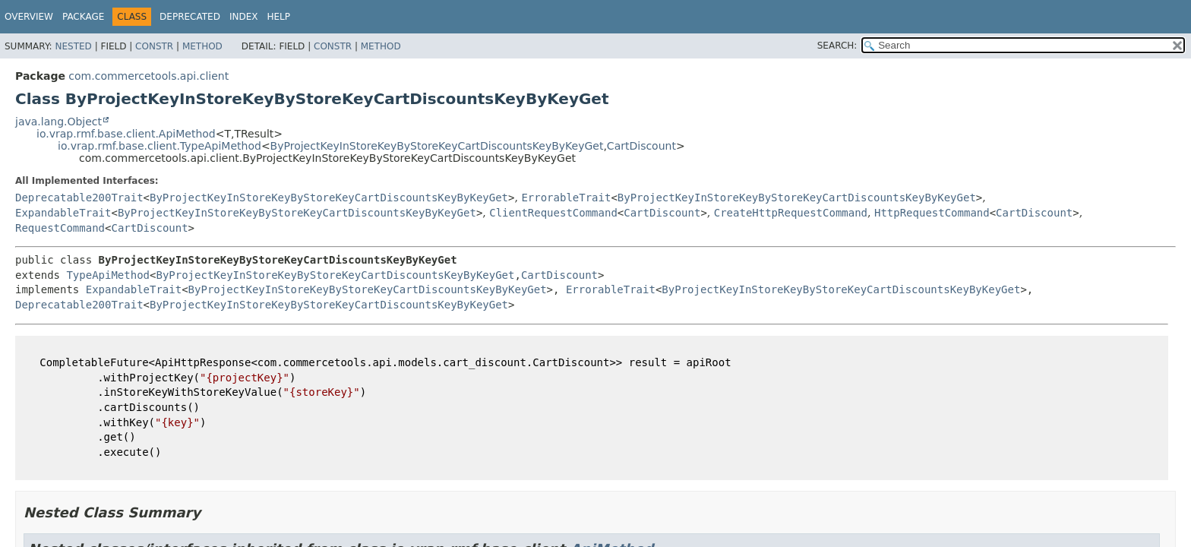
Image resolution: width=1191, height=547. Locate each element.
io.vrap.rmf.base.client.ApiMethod (126, 134)
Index (243, 16)
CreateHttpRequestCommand (790, 213)
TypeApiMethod (108, 275)
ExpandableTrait (63, 213)
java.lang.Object (58, 121)
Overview (29, 16)
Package (83, 16)
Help (278, 16)
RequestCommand (60, 228)
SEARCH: (837, 45)
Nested (73, 46)
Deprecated (190, 16)
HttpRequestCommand (932, 213)
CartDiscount (641, 146)
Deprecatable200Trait (79, 197)
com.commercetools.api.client (148, 76)
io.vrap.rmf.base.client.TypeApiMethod (159, 146)
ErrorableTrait (566, 197)
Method (202, 46)
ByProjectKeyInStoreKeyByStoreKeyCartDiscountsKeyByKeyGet (437, 146)
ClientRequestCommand (553, 213)
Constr (154, 46)
